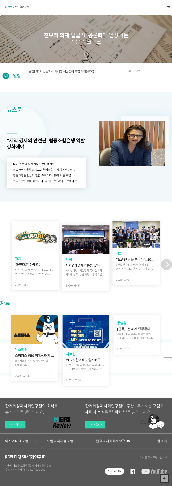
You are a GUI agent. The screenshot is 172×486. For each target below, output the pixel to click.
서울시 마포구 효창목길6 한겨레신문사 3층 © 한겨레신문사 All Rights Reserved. (28, 467)
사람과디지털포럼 (60, 441)
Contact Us (114, 471)
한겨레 (162, 441)
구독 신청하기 (15, 424)
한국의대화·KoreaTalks (113, 441)
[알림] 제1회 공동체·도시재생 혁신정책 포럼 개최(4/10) (84, 71)
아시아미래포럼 (16, 441)
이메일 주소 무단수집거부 (153, 457)
